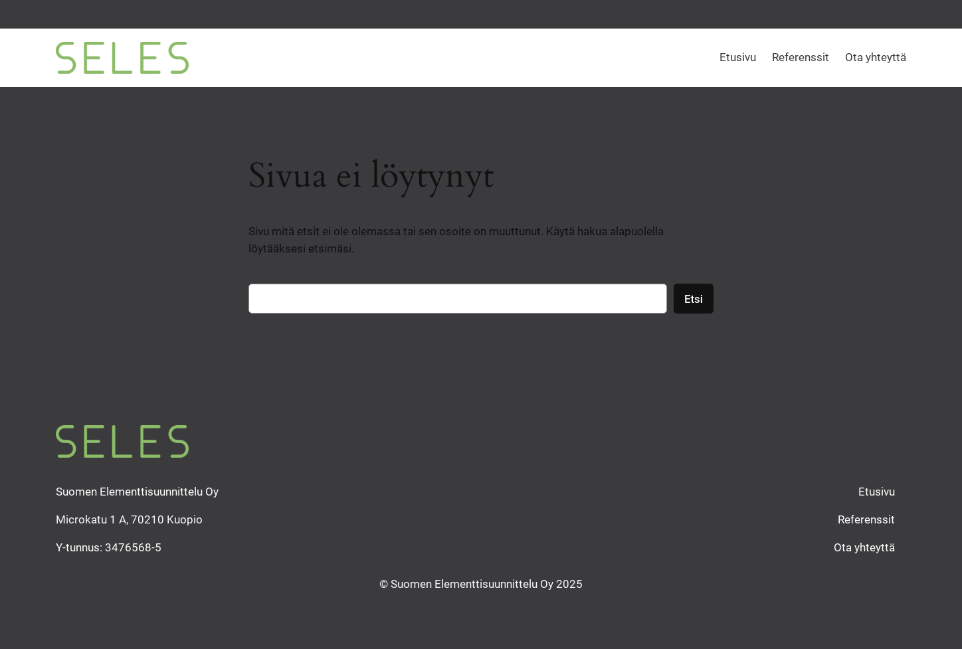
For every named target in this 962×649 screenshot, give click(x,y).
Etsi (693, 299)
